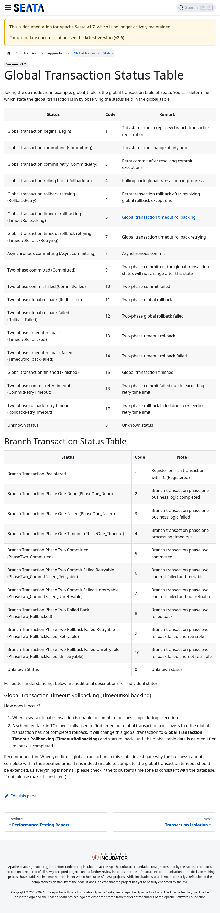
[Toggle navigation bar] (8, 8)
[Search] (196, 7)
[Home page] (9, 53)
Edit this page (20, 796)
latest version (99, 37)
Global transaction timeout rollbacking (159, 217)
